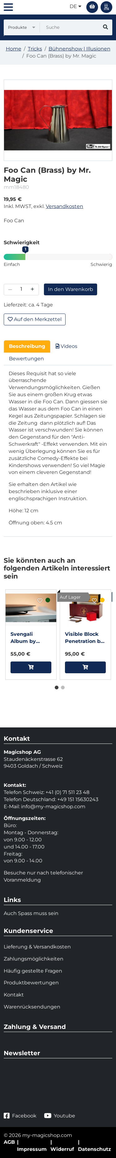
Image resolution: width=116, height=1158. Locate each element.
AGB (9, 1142)
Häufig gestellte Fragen (33, 971)
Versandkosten (64, 206)
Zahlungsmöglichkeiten (33, 959)
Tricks (35, 49)
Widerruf (62, 1149)
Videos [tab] (66, 346)
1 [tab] (55, 686)
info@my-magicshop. (47, 806)
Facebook (20, 1115)
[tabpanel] (31, 634)
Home (13, 49)
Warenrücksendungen (32, 1007)
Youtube (59, 1115)
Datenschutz (94, 1149)
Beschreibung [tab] (27, 346)
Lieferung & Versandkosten (37, 947)
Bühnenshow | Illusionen (79, 49)
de (75, 6)
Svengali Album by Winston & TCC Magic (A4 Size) (30, 638)
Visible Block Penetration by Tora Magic (84, 638)
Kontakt (14, 995)
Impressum (32, 1149)
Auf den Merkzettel (35, 319)
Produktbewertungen (31, 983)
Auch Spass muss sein (31, 913)
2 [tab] (61, 686)
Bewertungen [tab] (26, 359)
